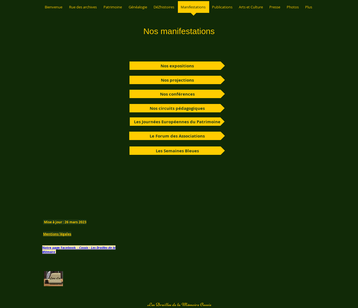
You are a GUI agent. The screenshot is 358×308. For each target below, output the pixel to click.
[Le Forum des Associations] (177, 136)
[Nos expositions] (177, 65)
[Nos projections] (177, 80)
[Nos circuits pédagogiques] (177, 108)
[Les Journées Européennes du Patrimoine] (177, 121)
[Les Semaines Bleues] (177, 150)
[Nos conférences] (177, 94)
